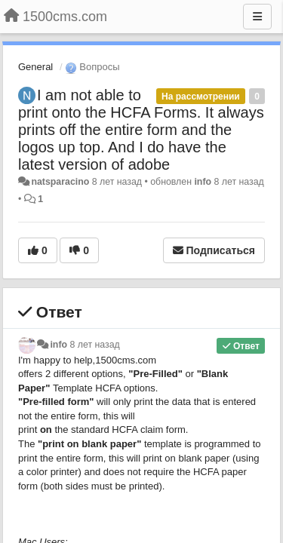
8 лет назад (95, 344)
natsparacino (60, 181)
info (202, 181)
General (35, 66)
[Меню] (257, 16)
